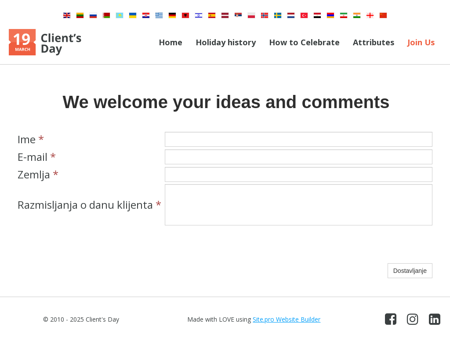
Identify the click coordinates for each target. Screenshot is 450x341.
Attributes (373, 42)
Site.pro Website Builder (286, 319)
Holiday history (226, 42)
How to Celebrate (304, 42)
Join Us (421, 42)
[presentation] (231, 244)
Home (170, 42)
